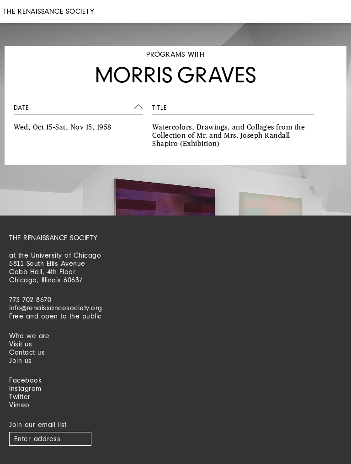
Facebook (25, 380)
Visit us (20, 344)
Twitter (20, 396)
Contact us (27, 352)
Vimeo (19, 404)
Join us (20, 360)
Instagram (25, 388)
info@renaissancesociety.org (55, 307)
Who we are (29, 335)
